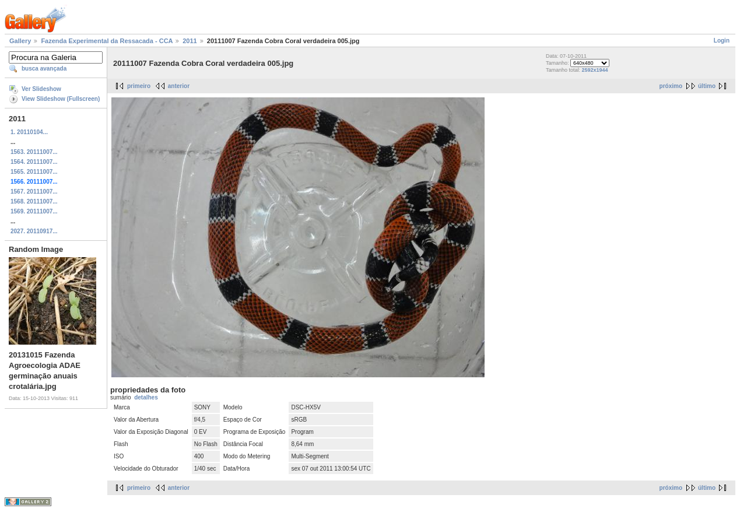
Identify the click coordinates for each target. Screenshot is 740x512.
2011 (190, 40)
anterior (179, 86)
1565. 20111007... (34, 172)
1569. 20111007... (34, 211)
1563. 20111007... (34, 152)
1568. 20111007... (34, 201)
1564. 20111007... (34, 162)
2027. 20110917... (34, 231)
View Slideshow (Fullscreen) (61, 99)
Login (722, 40)
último (707, 86)
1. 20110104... (29, 132)
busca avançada (44, 68)
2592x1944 (594, 70)
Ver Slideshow (41, 89)
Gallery (20, 40)
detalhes (146, 397)
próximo (671, 86)
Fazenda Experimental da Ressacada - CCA (107, 40)
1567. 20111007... (34, 191)
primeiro (138, 86)
